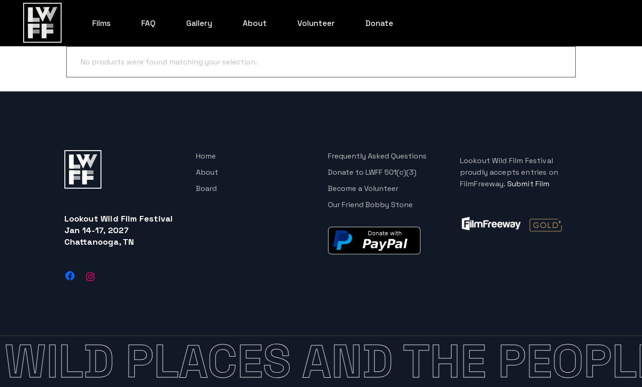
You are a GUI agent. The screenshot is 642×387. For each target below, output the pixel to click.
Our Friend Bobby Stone (370, 204)
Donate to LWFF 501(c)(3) (372, 172)
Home (206, 156)
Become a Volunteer (363, 188)
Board (206, 188)
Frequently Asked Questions (377, 156)
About (207, 172)
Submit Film (528, 184)
